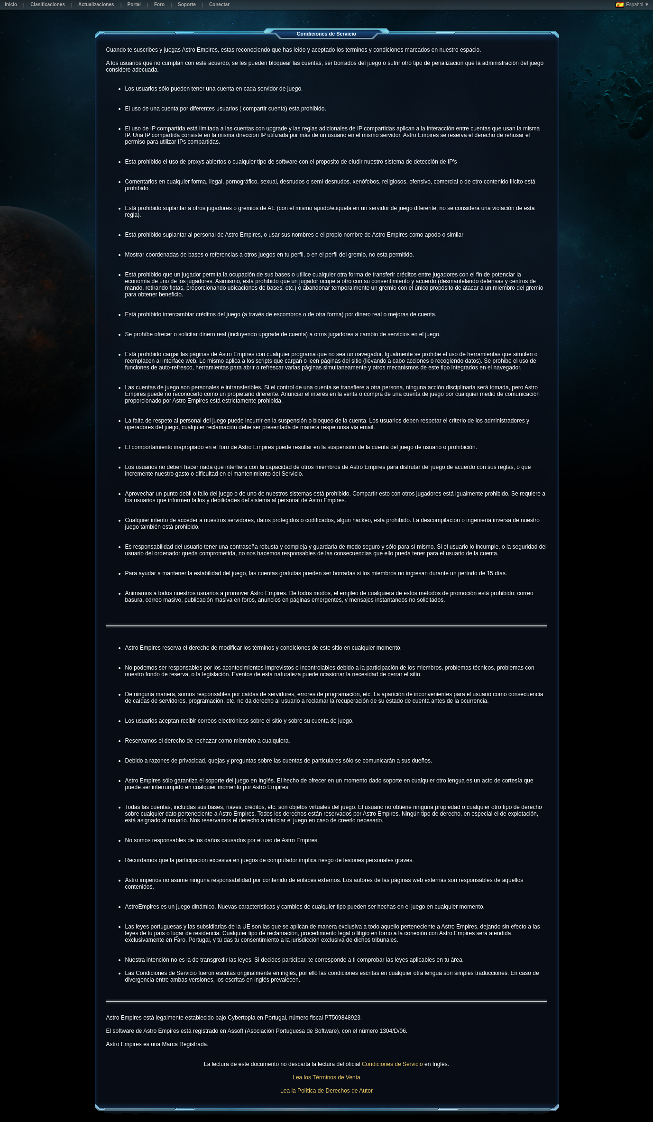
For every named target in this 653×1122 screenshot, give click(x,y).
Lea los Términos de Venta (326, 1077)
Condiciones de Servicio (392, 1064)
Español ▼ (632, 5)
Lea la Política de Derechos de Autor (326, 1090)
